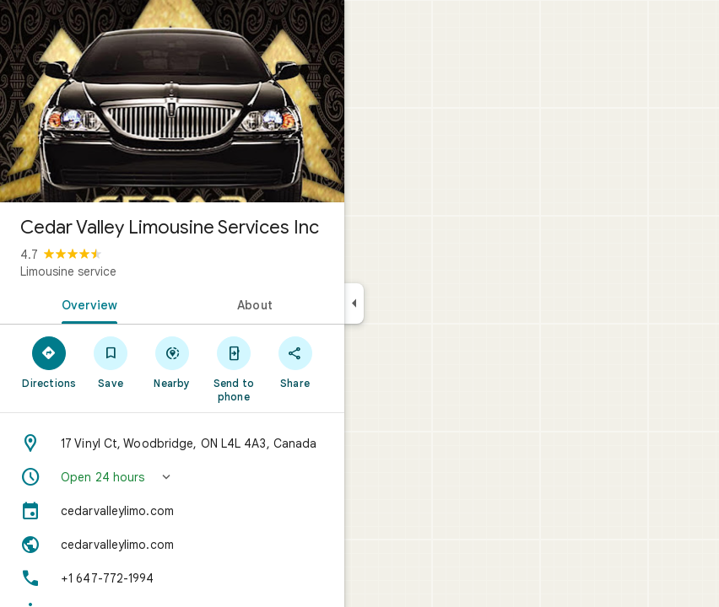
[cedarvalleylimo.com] (172, 511)
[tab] (86, 303)
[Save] (111, 361)
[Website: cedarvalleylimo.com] (172, 544)
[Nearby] (172, 361)
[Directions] (49, 361)
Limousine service (68, 271)
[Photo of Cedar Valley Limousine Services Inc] (172, 101)
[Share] (295, 361)
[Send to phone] (233, 368)
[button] (172, 477)
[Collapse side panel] (354, 303)
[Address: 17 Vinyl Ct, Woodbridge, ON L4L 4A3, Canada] (172, 443)
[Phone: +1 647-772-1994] (172, 578)
